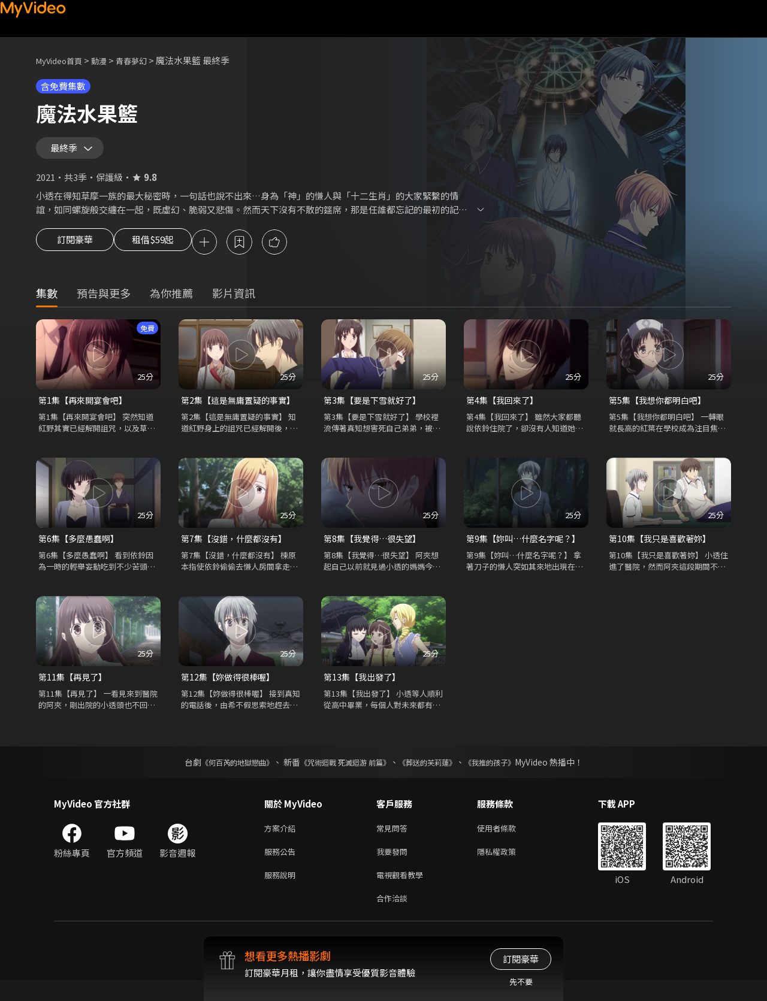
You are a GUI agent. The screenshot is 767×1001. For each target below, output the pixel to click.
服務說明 (282, 893)
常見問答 (394, 842)
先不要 (521, 981)
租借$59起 (163, 251)
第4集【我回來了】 (504, 410)
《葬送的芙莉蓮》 (436, 776)
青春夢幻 (144, 60)
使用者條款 (506, 842)
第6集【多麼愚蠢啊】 (81, 550)
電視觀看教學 (403, 893)
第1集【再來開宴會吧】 (85, 410)
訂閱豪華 (74, 251)
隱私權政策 (506, 867)
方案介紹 (282, 842)
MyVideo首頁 (63, 60)
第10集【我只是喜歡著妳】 (663, 550)
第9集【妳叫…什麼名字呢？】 (526, 550)
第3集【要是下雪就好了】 (375, 410)
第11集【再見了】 (74, 690)
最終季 (66, 152)
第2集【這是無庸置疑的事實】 (241, 410)
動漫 (108, 60)
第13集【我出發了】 (364, 690)
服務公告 (282, 867)
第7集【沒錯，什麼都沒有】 (237, 550)
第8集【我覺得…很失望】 (375, 550)
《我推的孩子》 (507, 776)
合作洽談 (394, 918)
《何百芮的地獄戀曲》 (221, 776)
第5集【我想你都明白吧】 (660, 410)
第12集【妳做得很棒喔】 (230, 690)
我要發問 (394, 867)
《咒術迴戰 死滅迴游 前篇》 (342, 776)
